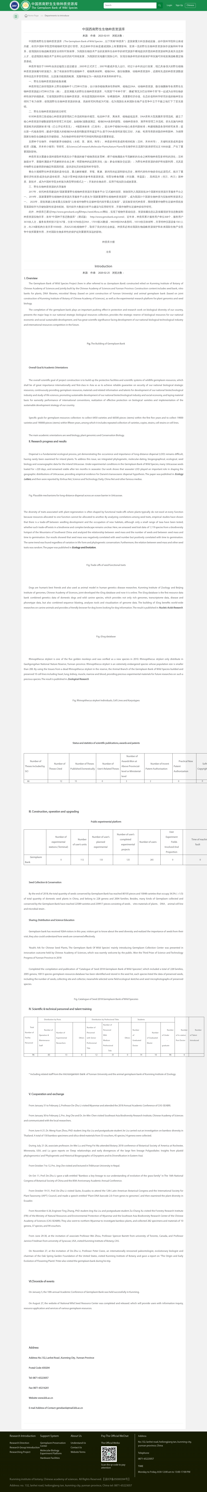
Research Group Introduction (25, 1447)
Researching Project (20, 1452)
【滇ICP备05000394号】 (116, 1479)
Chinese (190, 5)
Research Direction (19, 1443)
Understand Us (78, 1443)
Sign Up (179, 5)
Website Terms (78, 1452)
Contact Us (76, 1447)
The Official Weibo (110, 1443)
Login (169, 5)
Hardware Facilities (50, 1458)
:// (57, 212)
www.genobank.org (68, 212)
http (53, 212)
